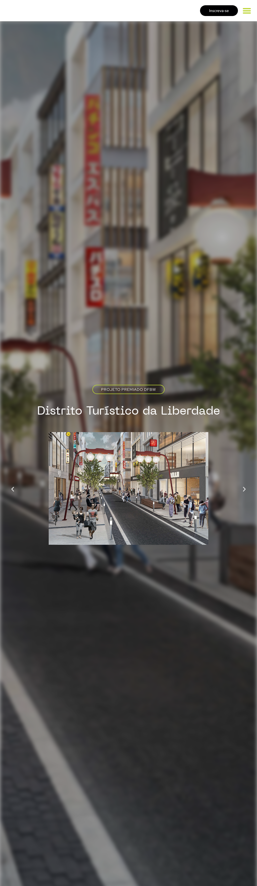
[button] (247, 10)
